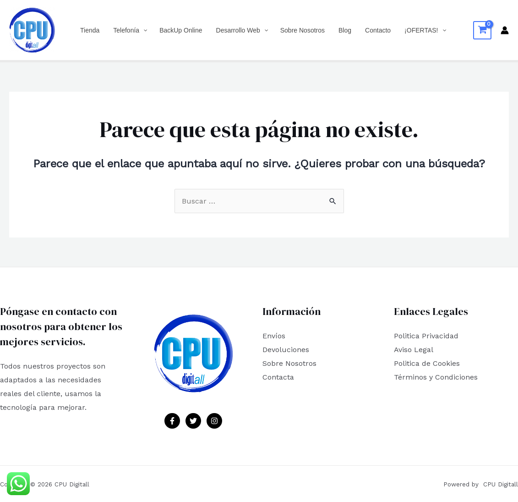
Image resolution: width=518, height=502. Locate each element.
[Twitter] (193, 421)
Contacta (278, 377)
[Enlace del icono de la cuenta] (505, 30)
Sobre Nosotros (289, 363)
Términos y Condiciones (436, 377)
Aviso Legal (413, 349)
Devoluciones (285, 349)
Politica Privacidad (426, 335)
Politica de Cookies (427, 363)
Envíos (273, 335)
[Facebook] (172, 421)
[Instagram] (214, 421)
